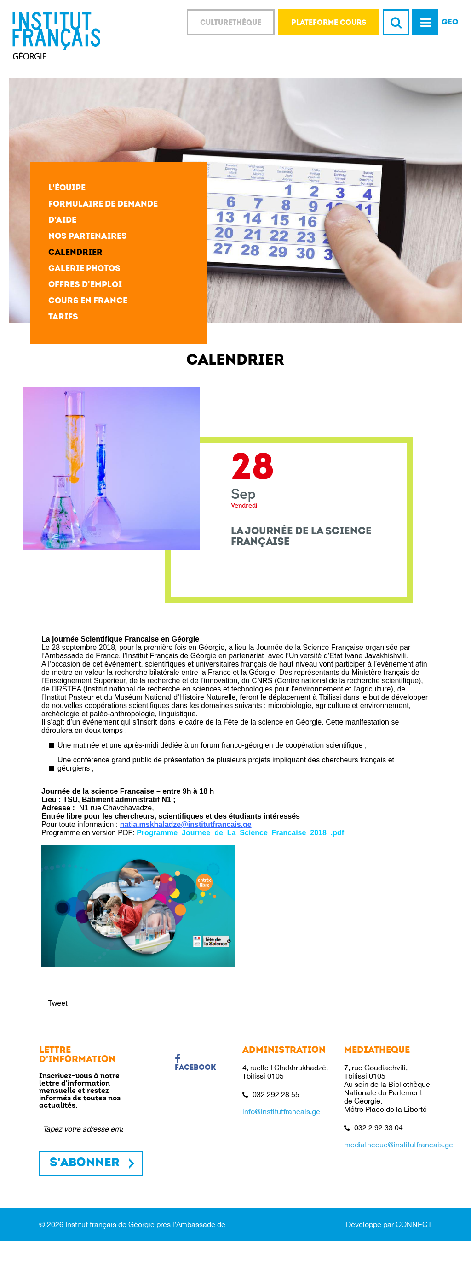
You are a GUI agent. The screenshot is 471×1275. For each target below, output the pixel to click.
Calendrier (75, 252)
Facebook (195, 1063)
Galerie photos (84, 269)
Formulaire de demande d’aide (103, 212)
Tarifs (63, 317)
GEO (450, 22)
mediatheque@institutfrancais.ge (398, 1144)
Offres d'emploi (85, 285)
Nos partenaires (87, 236)
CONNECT (414, 1224)
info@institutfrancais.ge (281, 1111)
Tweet (58, 1003)
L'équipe (67, 188)
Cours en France (87, 301)
